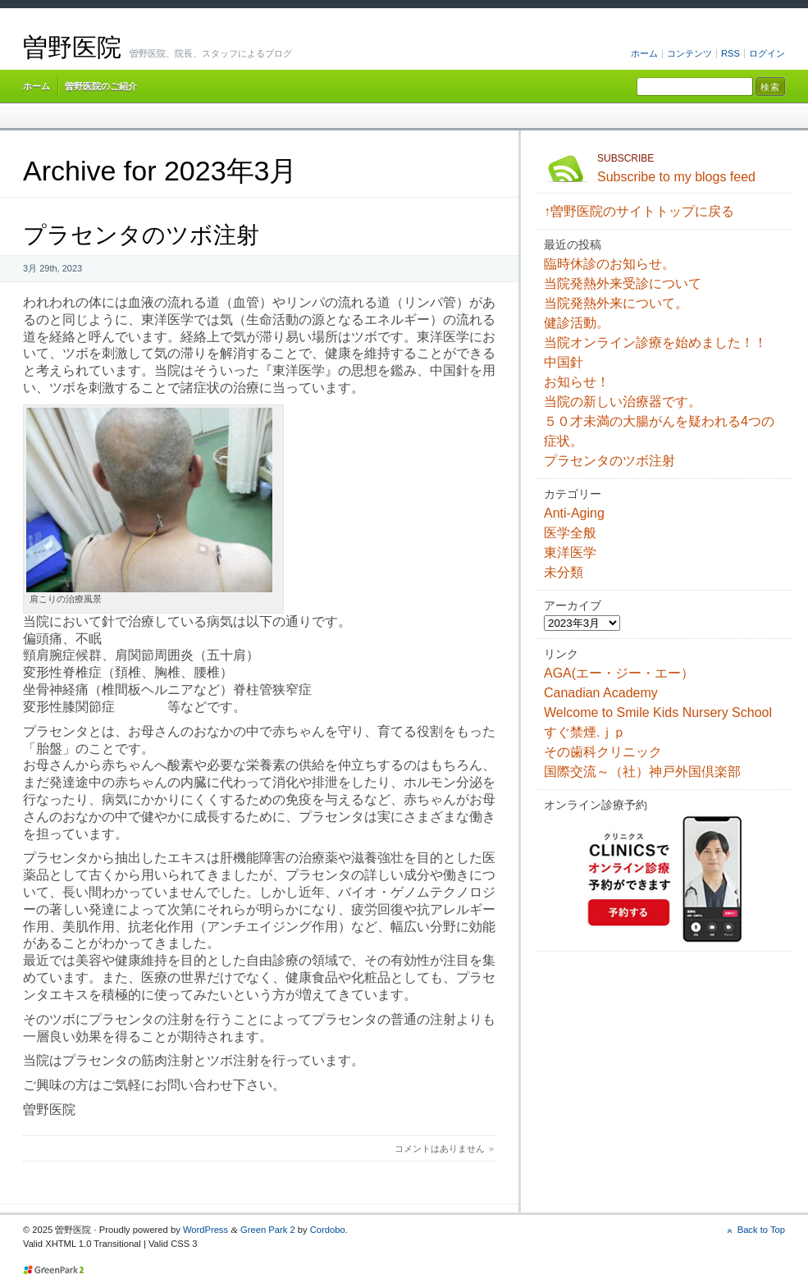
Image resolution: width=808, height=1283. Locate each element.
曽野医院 (72, 47)
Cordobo (327, 1230)
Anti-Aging (574, 513)
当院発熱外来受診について (622, 283)
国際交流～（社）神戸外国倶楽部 (642, 771)
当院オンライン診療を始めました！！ (655, 342)
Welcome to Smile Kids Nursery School (658, 712)
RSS (730, 53)
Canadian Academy (601, 693)
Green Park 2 (267, 1230)
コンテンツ (689, 53)
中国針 (563, 362)
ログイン (767, 53)
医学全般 (570, 533)
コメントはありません (440, 1148)
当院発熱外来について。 (616, 303)
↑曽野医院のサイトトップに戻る (639, 211)
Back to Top (761, 1230)
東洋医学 (570, 552)
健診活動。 (576, 323)
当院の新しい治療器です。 (622, 402)
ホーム (644, 53)
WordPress (205, 1230)
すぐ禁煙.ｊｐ (585, 732)
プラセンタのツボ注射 (141, 235)
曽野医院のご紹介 (101, 86)
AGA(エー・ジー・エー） (619, 673)
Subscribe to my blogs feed (691, 167)
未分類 (563, 572)
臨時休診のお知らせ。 (609, 264)
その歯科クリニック (603, 752)
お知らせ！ (576, 382)
